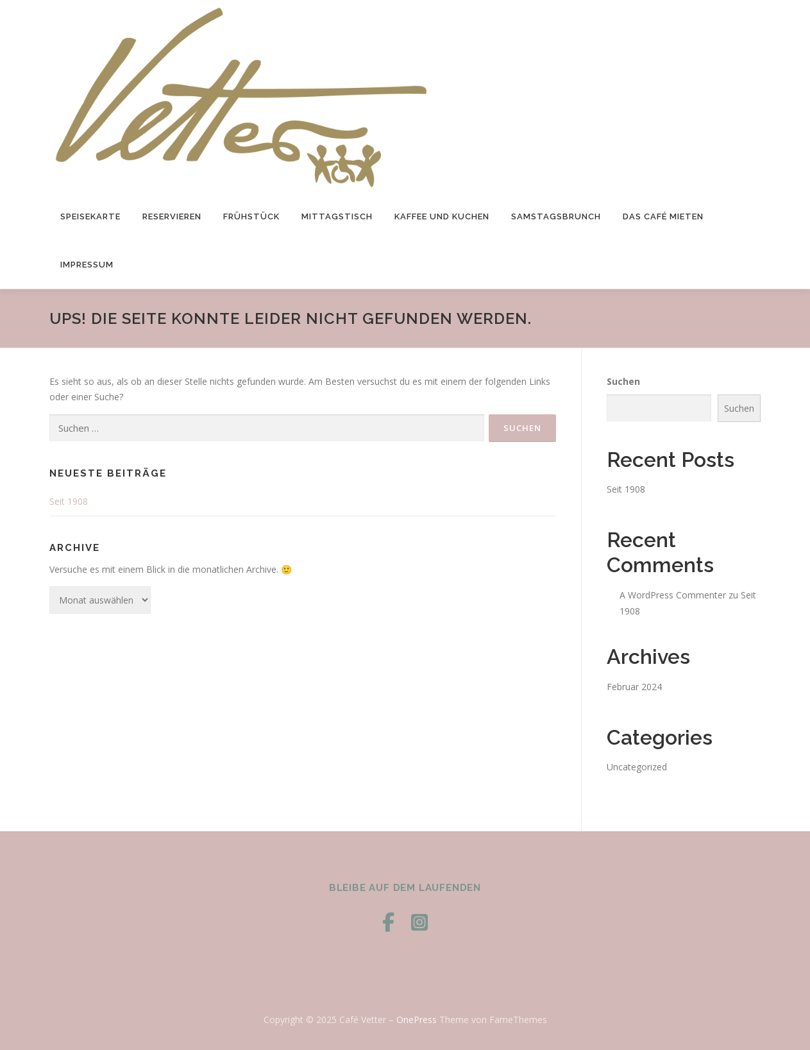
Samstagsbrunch (556, 216)
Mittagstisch (337, 216)
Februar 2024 (634, 687)
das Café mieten (663, 216)
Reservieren (171, 216)
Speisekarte (90, 216)
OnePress (416, 1019)
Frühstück (251, 216)
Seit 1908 (68, 501)
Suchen (623, 381)
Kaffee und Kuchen (441, 216)
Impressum (87, 264)
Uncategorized (637, 767)
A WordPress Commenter (673, 595)
